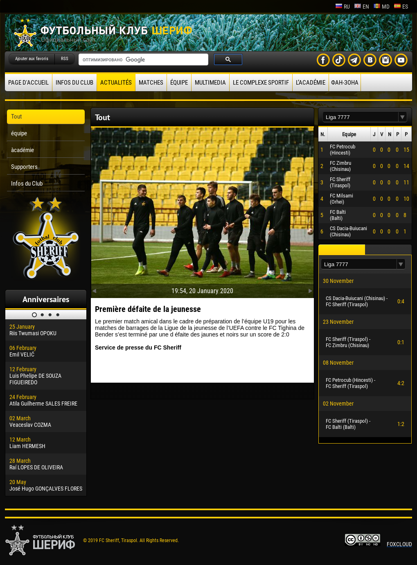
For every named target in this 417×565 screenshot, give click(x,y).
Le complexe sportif (261, 82)
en (361, 6)
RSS (64, 58)
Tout (16, 116)
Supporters (24, 166)
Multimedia (210, 82)
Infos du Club (74, 82)
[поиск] (143, 59)
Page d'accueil (28, 82)
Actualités (116, 82)
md (381, 6)
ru (342, 6)
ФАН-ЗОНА (344, 82)
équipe (179, 82)
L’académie (310, 82)
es (401, 6)
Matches (151, 82)
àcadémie (22, 150)
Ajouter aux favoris (31, 58)
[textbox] (360, 117)
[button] (402, 117)
